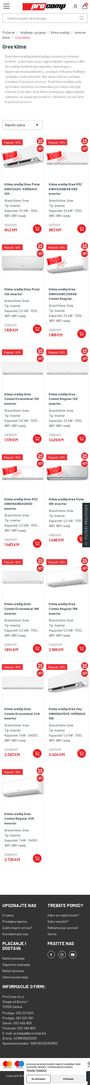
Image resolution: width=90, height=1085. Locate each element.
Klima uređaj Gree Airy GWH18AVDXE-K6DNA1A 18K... (67, 713)
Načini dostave (13, 971)
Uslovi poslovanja (15, 977)
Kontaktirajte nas (15, 934)
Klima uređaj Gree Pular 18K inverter (66, 501)
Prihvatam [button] (68, 1079)
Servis (52, 934)
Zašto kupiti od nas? (17, 928)
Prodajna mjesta (14, 921)
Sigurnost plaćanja (16, 964)
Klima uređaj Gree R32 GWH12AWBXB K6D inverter (65, 189)
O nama (7, 915)
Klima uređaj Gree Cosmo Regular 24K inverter (19, 818)
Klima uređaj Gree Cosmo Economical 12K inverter (21, 398)
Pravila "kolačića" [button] (37, 1070)
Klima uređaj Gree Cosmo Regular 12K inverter (63, 398)
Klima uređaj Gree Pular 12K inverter (22, 291)
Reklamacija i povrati (63, 928)
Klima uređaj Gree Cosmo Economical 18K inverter (21, 608)
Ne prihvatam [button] (38, 1079)
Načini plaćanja (13, 958)
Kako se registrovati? (63, 915)
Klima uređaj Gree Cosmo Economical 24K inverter (22, 713)
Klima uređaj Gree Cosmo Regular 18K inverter (63, 608)
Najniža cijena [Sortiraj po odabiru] (22, 125)
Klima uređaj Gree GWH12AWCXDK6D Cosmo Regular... (63, 294)
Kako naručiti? (58, 921)
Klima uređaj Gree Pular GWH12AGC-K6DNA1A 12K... (22, 189)
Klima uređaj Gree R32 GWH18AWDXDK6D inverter (21, 503)
